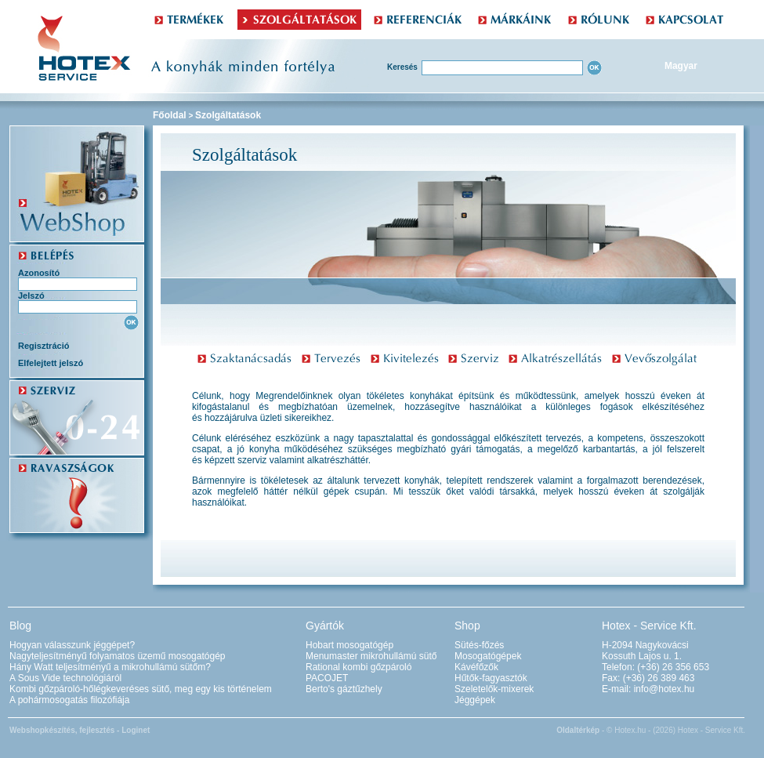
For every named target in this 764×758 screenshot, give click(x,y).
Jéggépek (474, 700)
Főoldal (169, 115)
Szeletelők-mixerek (494, 689)
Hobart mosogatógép (349, 645)
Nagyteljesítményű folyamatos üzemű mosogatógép (117, 656)
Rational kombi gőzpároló (358, 667)
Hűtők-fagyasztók (490, 678)
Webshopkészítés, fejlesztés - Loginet (79, 730)
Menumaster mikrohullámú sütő (371, 656)
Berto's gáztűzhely (344, 689)
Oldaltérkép (577, 730)
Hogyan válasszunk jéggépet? (72, 645)
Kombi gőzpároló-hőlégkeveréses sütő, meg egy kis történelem (140, 689)
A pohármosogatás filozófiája (69, 700)
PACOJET (327, 678)
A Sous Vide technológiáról (65, 678)
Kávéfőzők (476, 667)
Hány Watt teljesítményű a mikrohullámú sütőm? (110, 667)
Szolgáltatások (228, 115)
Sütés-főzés (479, 645)
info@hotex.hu (664, 689)
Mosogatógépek (487, 656)
